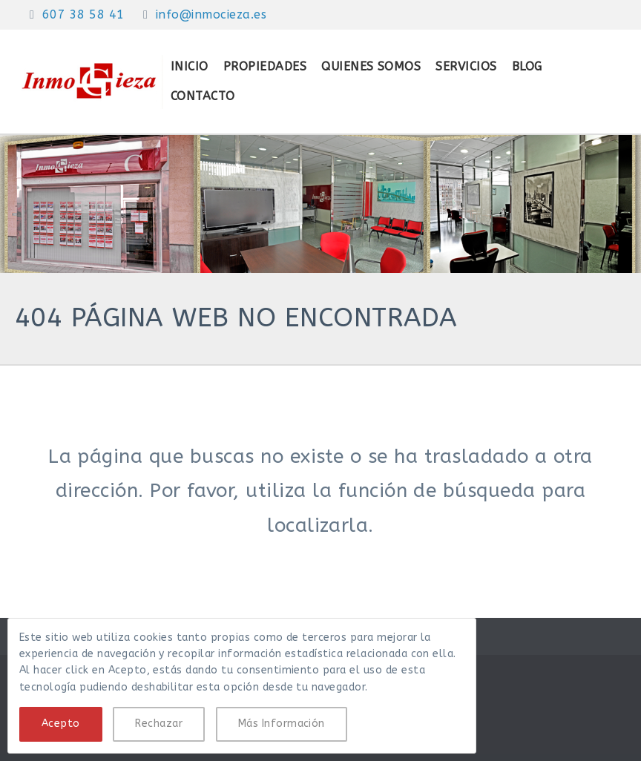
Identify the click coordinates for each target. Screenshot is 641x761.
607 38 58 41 (83, 14)
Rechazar (159, 723)
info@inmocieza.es (211, 14)
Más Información (281, 723)
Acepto (61, 723)
